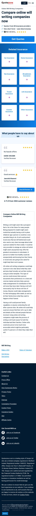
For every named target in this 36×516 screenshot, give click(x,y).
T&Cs (3, 396)
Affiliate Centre (6, 420)
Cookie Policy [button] (5, 509)
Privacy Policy (6, 392)
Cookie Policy (6, 408)
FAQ (3, 416)
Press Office (6, 380)
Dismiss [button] (5, 513)
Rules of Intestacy (26, 350)
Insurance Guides (7, 412)
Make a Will (5, 350)
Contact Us (5, 376)
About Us (5, 384)
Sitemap (4, 400)
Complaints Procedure (9, 404)
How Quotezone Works (9, 388)
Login (24, 3)
